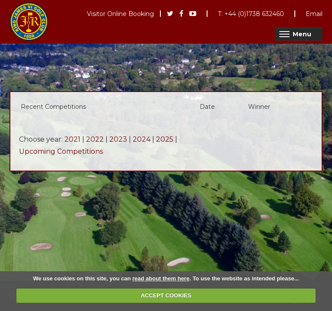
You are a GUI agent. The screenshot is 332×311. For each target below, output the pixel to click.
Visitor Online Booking (120, 14)
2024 (141, 139)
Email (314, 14)
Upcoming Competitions (61, 151)
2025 (164, 139)
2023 (118, 139)
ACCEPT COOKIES (165, 295)
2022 (95, 139)
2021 (72, 139)
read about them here (160, 278)
